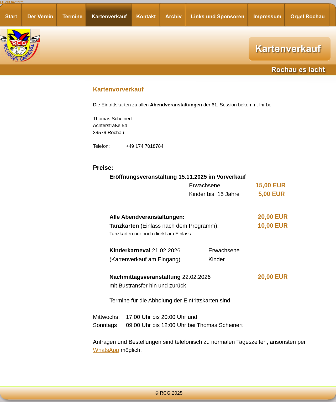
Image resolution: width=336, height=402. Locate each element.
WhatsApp (106, 350)
